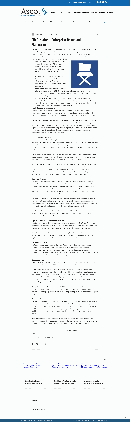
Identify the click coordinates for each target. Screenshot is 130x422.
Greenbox (36, 22)
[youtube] (106, 2)
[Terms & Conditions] (77, 420)
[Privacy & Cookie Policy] (90, 420)
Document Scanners (50, 22)
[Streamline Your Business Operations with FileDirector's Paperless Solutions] (36, 370)
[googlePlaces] (103, 2)
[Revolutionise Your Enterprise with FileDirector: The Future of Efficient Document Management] (65, 370)
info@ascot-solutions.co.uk (74, 2)
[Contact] (106, 420)
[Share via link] (46, 344)
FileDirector (65, 22)
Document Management (39, 337)
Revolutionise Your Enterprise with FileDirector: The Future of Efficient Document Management (65, 382)
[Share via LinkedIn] (41, 344)
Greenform (77, 22)
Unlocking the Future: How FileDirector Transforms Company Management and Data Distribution (93, 382)
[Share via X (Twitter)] (37, 344)
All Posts (26, 22)
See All (105, 359)
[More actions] (97, 34)
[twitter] (100, 2)
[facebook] (98, 2)
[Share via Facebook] (32, 344)
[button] (89, 22)
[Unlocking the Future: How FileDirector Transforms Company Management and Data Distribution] (94, 370)
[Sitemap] (100, 420)
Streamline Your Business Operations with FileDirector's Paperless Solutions (34, 382)
